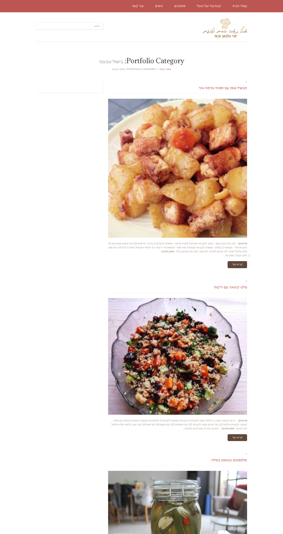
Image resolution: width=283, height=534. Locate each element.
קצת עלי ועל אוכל (209, 6)
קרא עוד (237, 264)
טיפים (159, 6)
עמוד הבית (240, 6)
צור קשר (138, 6)
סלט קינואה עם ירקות (230, 287)
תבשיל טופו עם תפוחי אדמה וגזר (223, 87)
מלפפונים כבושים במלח (229, 459)
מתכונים (179, 6)
